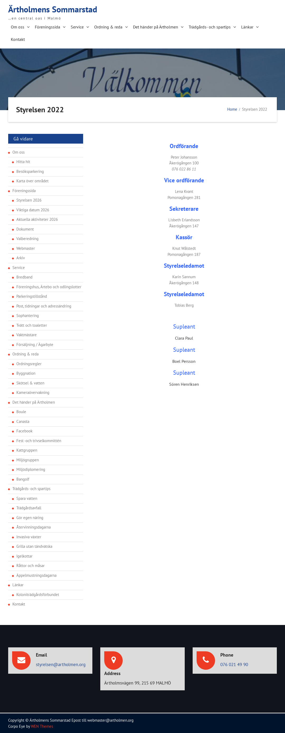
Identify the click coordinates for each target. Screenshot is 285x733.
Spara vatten (26, 498)
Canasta (22, 421)
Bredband (24, 276)
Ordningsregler (28, 363)
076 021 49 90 (234, 664)
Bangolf (22, 478)
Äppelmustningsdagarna (36, 575)
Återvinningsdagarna (33, 526)
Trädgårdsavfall (28, 507)
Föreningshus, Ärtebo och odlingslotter (48, 286)
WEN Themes (42, 726)
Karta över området (32, 180)
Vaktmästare (26, 334)
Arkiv (20, 257)
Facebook (24, 430)
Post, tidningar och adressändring (43, 305)
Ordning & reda (108, 26)
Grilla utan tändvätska (34, 546)
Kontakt (18, 39)
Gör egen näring (29, 517)
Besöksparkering (30, 171)
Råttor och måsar (30, 565)
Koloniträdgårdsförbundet (37, 594)
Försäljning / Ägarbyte (34, 344)
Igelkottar (24, 555)
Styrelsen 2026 (28, 199)
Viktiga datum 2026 (32, 209)
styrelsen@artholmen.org (61, 664)
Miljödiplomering (30, 469)
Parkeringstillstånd (31, 296)
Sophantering (27, 315)
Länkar (247, 26)
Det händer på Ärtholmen (155, 26)
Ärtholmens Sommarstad (52, 8)
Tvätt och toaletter (31, 325)
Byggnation (25, 372)
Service (77, 26)
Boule (21, 411)
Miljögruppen (27, 459)
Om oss (17, 26)
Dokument (25, 228)
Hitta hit (23, 161)
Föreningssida (47, 26)
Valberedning (27, 238)
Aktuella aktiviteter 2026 (37, 219)
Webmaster (25, 248)
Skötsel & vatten (30, 382)
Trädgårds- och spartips (210, 26)
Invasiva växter (28, 536)
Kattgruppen (26, 449)
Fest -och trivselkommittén (38, 440)
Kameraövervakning (32, 392)
